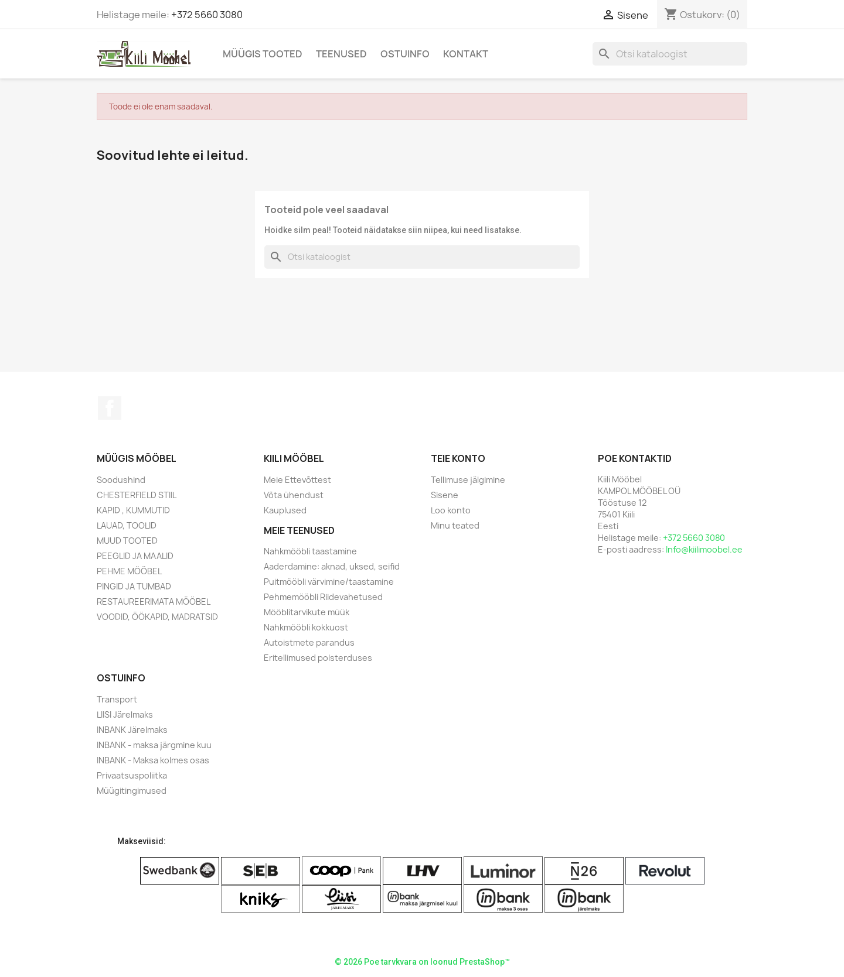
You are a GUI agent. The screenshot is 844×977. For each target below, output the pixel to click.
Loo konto (451, 510)
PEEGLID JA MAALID (135, 555)
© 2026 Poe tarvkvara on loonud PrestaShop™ (422, 961)
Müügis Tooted (262, 53)
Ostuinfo (405, 53)
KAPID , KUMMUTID (133, 510)
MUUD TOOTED (127, 540)
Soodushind (121, 479)
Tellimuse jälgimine (468, 479)
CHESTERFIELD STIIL (136, 495)
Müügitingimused (131, 790)
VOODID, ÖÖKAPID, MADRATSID (157, 616)
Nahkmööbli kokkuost (306, 627)
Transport (117, 699)
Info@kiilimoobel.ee (704, 549)
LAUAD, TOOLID (126, 525)
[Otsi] (670, 54)
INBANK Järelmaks (132, 729)
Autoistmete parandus (309, 642)
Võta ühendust (294, 495)
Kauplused (285, 510)
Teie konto (458, 458)
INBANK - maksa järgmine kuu (154, 744)
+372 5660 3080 (207, 14)
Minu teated (455, 525)
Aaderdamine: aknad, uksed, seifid (332, 566)
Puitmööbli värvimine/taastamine (329, 581)
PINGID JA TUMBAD (134, 586)
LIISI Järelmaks (125, 714)
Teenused (341, 53)
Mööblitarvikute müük (306, 612)
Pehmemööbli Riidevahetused (323, 596)
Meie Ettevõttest (297, 479)
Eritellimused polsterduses (318, 657)
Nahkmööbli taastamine (310, 551)
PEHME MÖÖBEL (129, 571)
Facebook (109, 408)
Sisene (444, 495)
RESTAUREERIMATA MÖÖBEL (153, 601)
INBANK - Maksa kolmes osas (153, 760)
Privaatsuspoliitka (132, 775)
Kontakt (465, 53)
